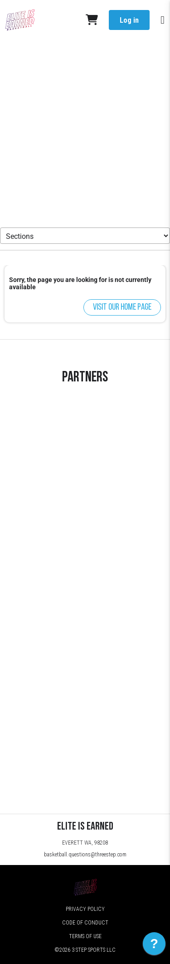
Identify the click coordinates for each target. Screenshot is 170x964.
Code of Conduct (85, 923)
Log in (129, 20)
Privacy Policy (85, 909)
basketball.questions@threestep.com (85, 854)
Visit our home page (122, 307)
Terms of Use (85, 936)
